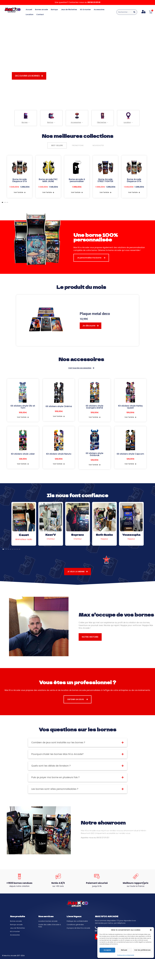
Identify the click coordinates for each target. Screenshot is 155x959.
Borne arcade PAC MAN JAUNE (48, 180)
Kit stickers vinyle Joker (23, 453)
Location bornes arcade (47, 921)
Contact (40, 14)
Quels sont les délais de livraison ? (51, 765)
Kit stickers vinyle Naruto (58, 453)
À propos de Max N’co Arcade (78, 928)
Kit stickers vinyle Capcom (130, 453)
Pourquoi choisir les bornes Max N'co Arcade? (57, 754)
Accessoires (99, 9)
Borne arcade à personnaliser (77, 180)
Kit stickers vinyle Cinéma (59, 406)
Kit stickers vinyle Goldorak (94, 454)
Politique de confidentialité (125, 955)
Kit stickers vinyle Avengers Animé (94, 406)
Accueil (29, 9)
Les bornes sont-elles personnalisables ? (54, 789)
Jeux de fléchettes (69, 9)
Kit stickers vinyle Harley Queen (130, 406)
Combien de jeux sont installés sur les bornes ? (58, 742)
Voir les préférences (142, 950)
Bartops (54, 9)
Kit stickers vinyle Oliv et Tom (23, 406)
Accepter (107, 950)
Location (29, 14)
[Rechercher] (134, 12)
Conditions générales (75, 924)
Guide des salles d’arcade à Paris (49, 925)
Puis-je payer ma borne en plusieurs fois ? (55, 777)
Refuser (124, 950)
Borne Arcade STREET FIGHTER (105, 180)
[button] (151, 930)
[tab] (57, 145)
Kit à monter (85, 9)
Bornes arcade (41, 9)
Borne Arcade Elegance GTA (19, 180)
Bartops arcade (16, 924)
